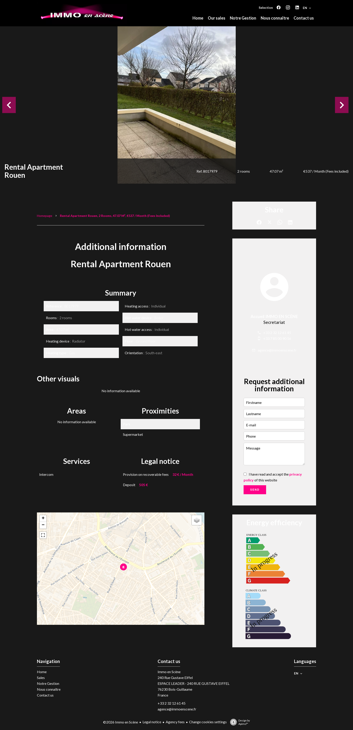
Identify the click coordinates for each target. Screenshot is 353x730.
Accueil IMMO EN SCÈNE (274, 316)
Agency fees (175, 722)
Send (254, 489)
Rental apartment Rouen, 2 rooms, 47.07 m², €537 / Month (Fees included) (115, 216)
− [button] (43, 525)
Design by (239, 722)
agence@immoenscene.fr (277, 350)
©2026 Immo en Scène (120, 722)
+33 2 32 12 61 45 (277, 332)
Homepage (44, 216)
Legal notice (152, 722)
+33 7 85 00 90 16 (277, 338)
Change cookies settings (208, 722)
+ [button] (43, 518)
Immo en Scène (169, 672)
